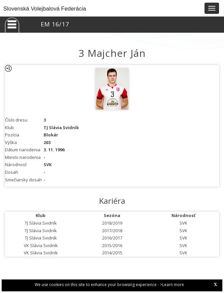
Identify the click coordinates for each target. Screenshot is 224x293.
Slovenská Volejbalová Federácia (44, 9)
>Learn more (172, 284)
